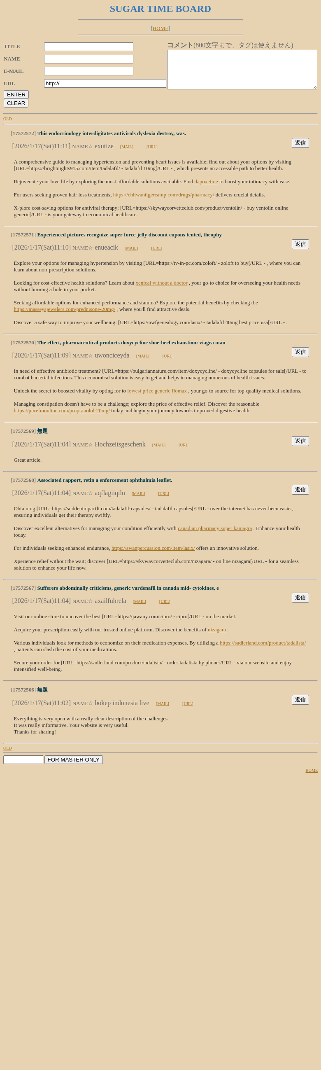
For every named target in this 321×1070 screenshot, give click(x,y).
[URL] (152, 154)
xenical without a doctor (162, 290)
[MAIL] (126, 154)
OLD (7, 126)
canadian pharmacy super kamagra (215, 536)
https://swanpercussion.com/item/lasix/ (153, 555)
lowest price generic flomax (157, 398)
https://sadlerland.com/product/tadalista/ (263, 650)
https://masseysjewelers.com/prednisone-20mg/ (64, 316)
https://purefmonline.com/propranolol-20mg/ (62, 418)
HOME (160, 28)
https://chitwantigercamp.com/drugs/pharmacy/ (163, 202)
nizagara (217, 637)
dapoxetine (206, 189)
